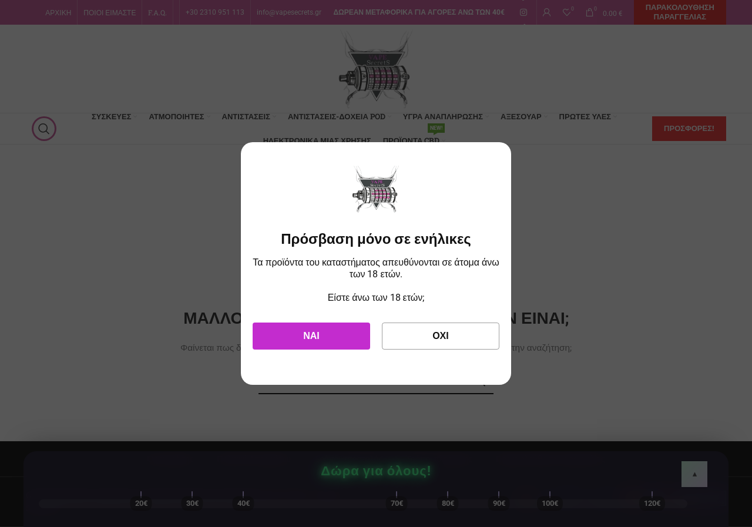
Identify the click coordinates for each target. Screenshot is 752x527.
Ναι (311, 335)
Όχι (440, 335)
